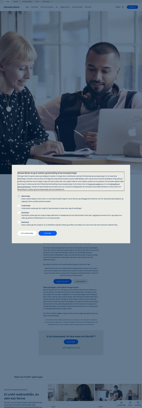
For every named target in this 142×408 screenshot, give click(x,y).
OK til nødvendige (27, 233)
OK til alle (47, 233)
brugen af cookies (94, 184)
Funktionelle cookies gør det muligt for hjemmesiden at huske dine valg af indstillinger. (51, 207)
